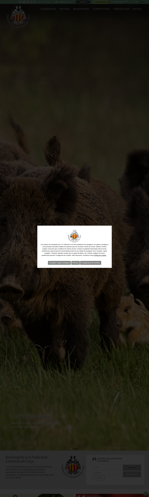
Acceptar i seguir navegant (59, 258)
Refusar (75, 258)
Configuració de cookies (90, 258)
